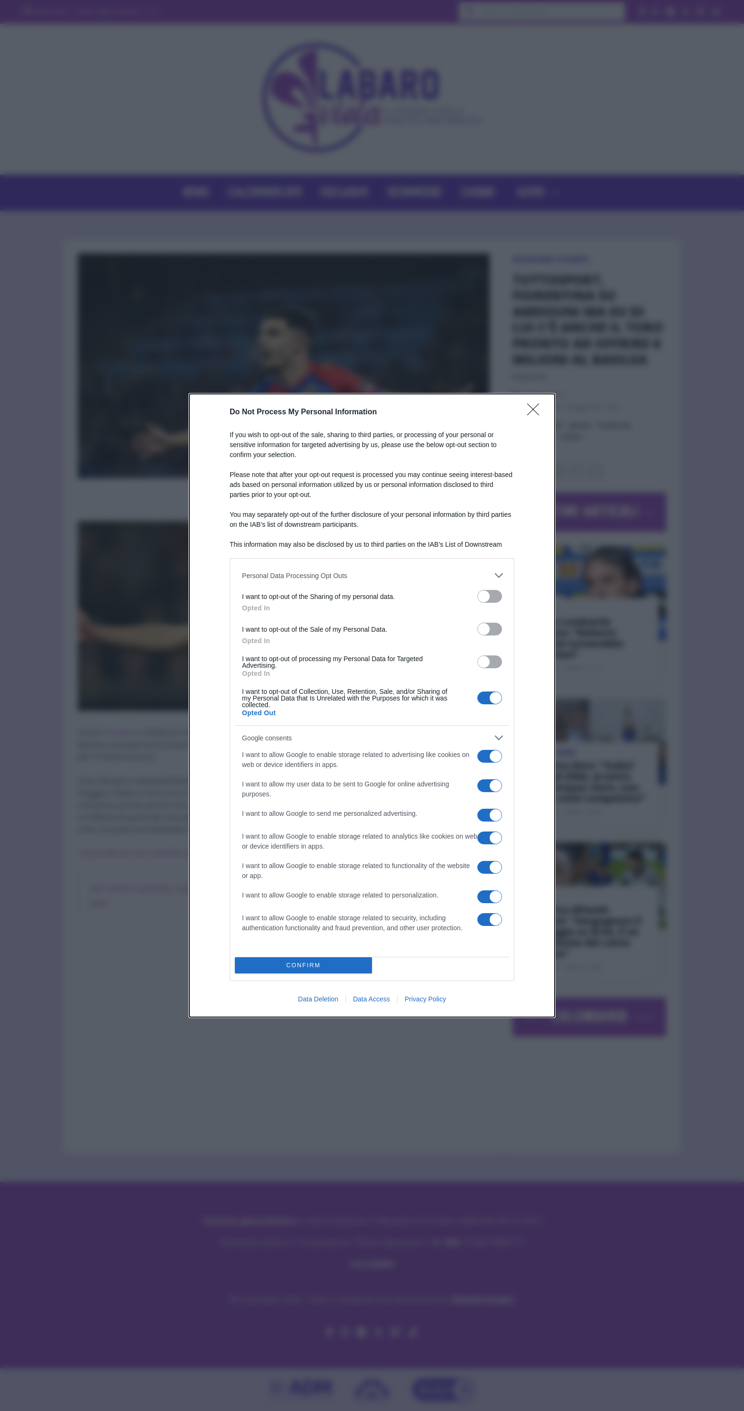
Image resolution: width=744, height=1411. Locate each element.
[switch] (489, 596)
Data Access (371, 999)
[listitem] (372, 575)
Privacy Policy (425, 999)
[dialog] (372, 705)
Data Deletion (318, 999)
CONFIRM (303, 965)
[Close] (536, 412)
